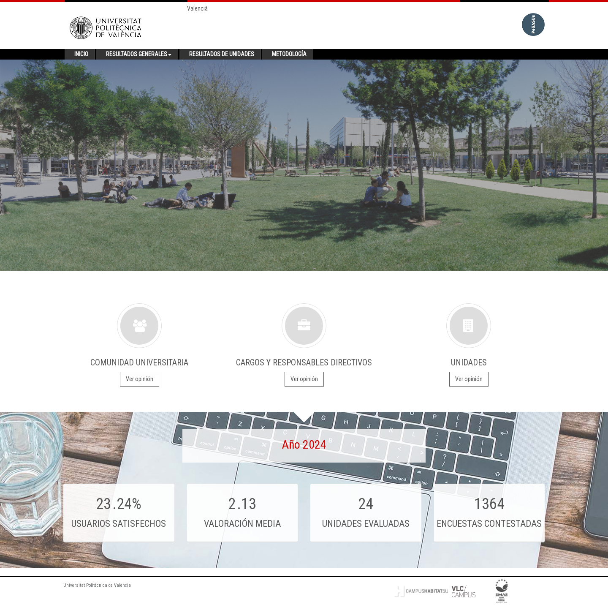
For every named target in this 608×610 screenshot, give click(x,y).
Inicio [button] (81, 54)
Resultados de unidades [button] (221, 54)
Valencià (197, 8)
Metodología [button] (289, 54)
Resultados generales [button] (138, 54)
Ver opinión (139, 379)
